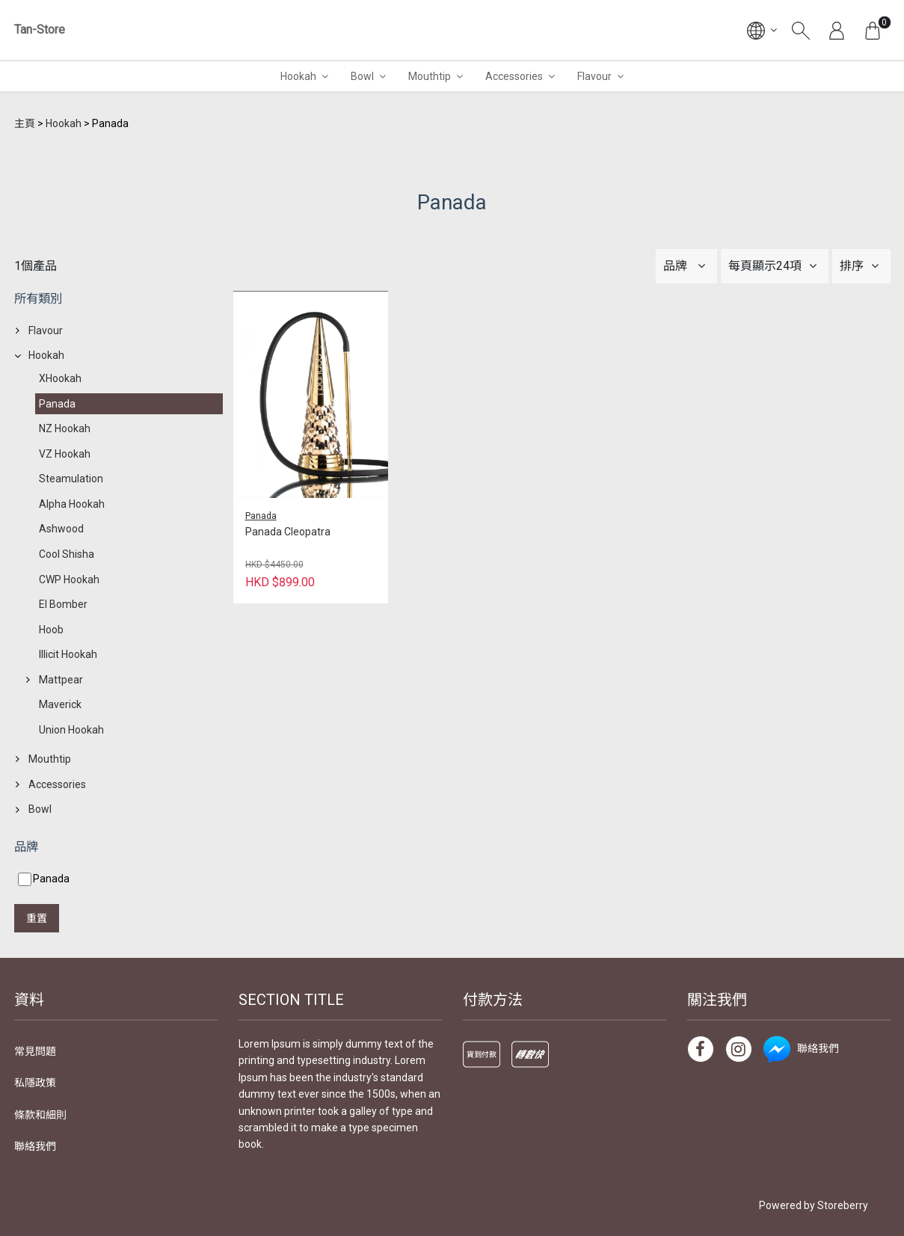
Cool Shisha (66, 554)
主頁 (24, 123)
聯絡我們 (35, 1146)
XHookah (60, 378)
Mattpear (61, 680)
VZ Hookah (64, 454)
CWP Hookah (69, 579)
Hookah (298, 76)
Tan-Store (39, 29)
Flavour (594, 76)
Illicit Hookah (68, 654)
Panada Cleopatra (287, 532)
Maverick (60, 704)
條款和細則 (40, 1115)
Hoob (51, 630)
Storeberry (842, 1205)
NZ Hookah (64, 428)
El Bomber (63, 604)
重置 (36, 918)
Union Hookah (71, 730)
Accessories (514, 76)
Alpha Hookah (72, 504)
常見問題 (35, 1051)
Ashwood (61, 529)
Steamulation (71, 479)
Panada (57, 404)
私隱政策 (35, 1083)
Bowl (362, 76)
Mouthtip (429, 76)
